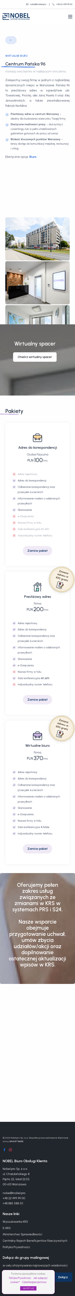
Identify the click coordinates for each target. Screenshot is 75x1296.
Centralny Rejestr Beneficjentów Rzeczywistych (35, 1240)
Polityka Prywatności (20, 1278)
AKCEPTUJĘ (28, 1288)
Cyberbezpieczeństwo (34, 1282)
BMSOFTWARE (16, 1141)
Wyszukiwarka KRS (15, 1221)
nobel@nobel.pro (14, 1193)
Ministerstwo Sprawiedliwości (22, 1234)
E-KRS (7, 1228)
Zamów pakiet (37, 549)
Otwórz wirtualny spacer (35, 356)
